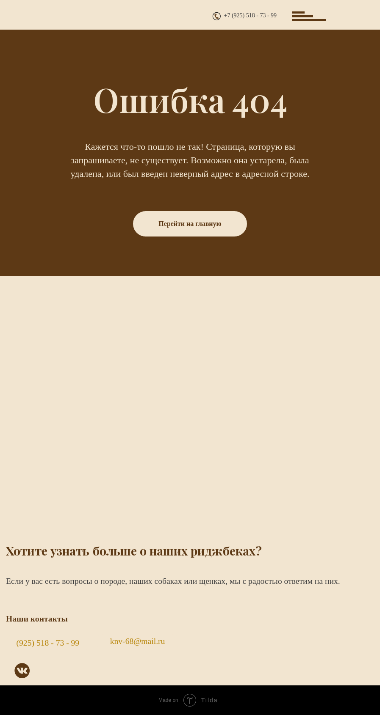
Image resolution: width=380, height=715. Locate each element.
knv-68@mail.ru (137, 641)
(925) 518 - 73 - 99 (48, 642)
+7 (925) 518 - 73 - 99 (250, 15)
